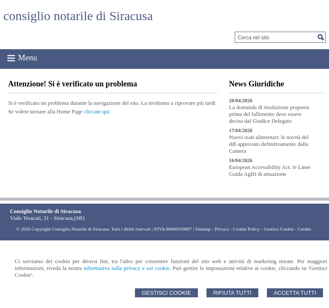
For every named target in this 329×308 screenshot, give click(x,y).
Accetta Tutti (295, 293)
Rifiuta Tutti (232, 293)
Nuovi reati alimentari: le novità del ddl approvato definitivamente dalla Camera (269, 144)
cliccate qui (97, 111)
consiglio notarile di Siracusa (78, 16)
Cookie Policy (246, 228)
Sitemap (203, 228)
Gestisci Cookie (166, 293)
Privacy (222, 228)
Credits (304, 228)
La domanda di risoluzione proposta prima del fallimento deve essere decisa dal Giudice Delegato (269, 114)
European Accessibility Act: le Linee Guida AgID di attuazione (270, 170)
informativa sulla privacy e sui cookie (127, 268)
